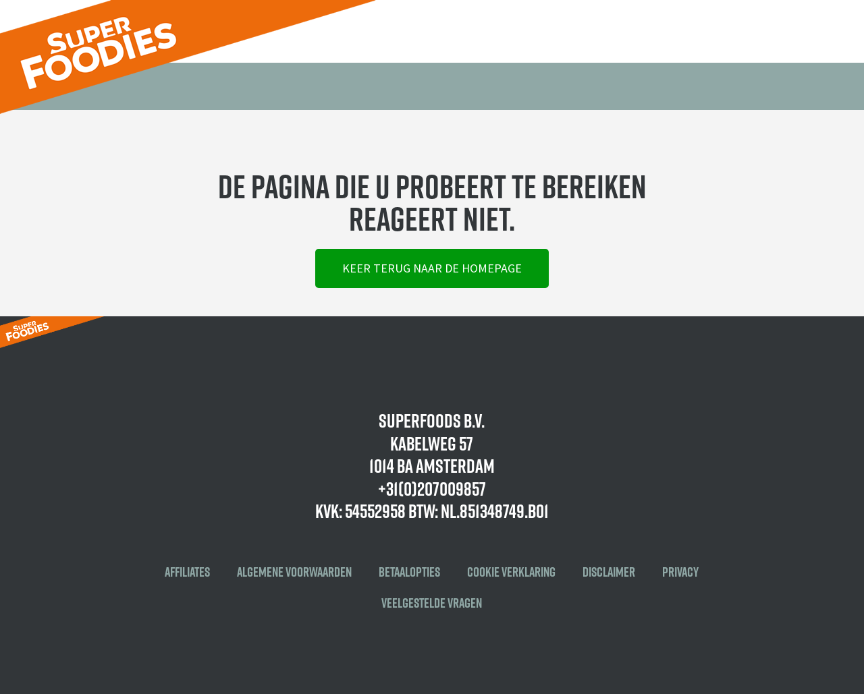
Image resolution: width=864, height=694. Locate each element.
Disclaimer (609, 571)
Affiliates (187, 571)
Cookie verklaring (511, 571)
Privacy (680, 571)
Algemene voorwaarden (294, 571)
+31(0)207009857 (432, 488)
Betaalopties (409, 571)
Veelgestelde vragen (431, 603)
